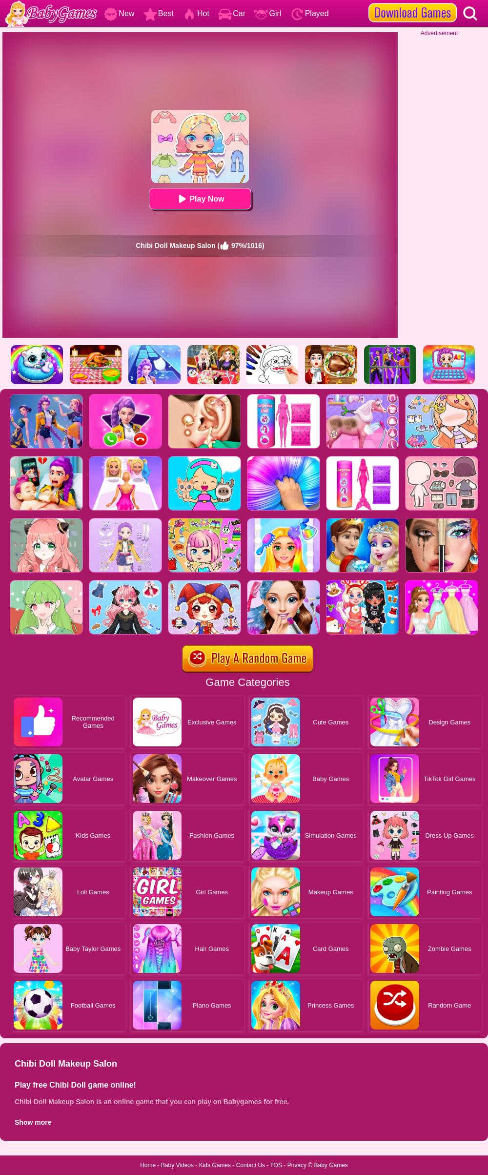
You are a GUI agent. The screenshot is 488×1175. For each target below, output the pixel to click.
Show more (33, 1122)
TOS (276, 1165)
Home (148, 1165)
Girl (267, 13)
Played (309, 13)
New (119, 13)
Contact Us (250, 1165)
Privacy (296, 1165)
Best (158, 13)
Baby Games (330, 1165)
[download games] (412, 3)
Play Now (200, 199)
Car (231, 13)
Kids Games (215, 1165)
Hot (196, 13)
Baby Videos (177, 1165)
